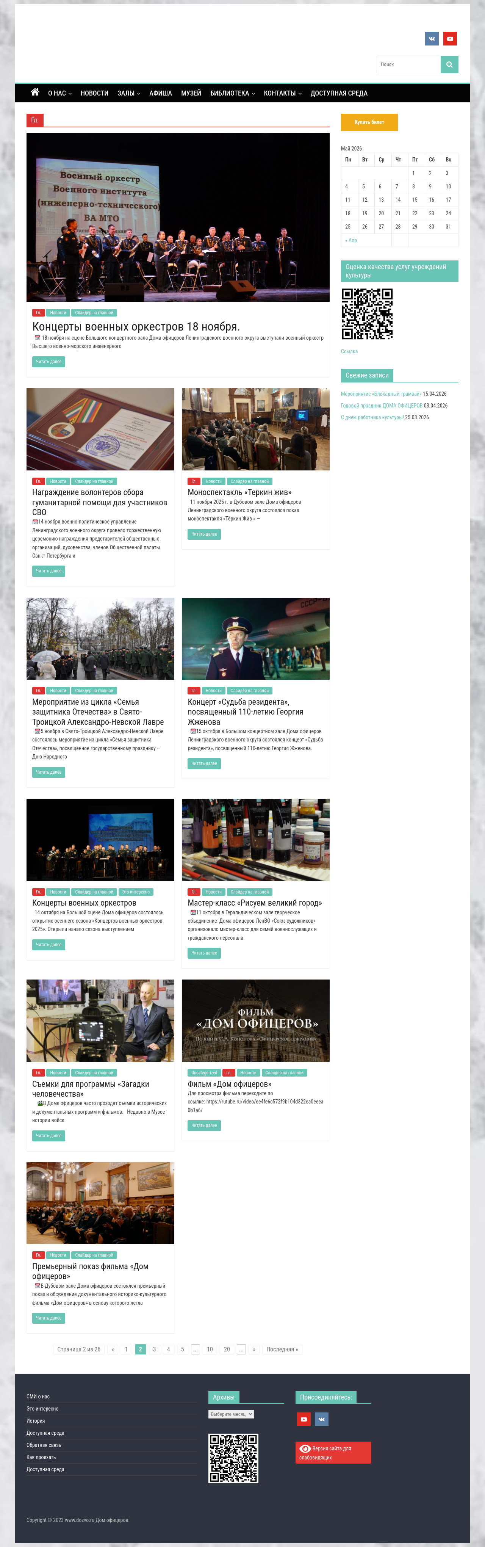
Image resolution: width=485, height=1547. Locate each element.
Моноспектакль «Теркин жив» (239, 492)
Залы (126, 93)
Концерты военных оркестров (84, 903)
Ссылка (349, 351)
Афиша (160, 93)
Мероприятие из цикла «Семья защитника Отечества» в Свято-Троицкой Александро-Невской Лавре (98, 712)
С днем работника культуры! (372, 417)
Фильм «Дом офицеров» (229, 1084)
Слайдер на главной (94, 312)
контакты (280, 93)
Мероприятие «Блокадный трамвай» (381, 394)
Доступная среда (339, 93)
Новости (94, 93)
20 (227, 1349)
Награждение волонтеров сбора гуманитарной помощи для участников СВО (99, 502)
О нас (57, 93)
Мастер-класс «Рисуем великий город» (255, 903)
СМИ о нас (38, 1396)
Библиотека (229, 93)
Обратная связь (44, 1445)
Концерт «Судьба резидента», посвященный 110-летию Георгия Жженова (246, 712)
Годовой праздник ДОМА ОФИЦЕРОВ (382, 406)
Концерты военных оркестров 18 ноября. (136, 326)
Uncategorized (204, 1072)
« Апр (351, 240)
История (36, 1421)
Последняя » (282, 1349)
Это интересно (136, 892)
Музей (191, 93)
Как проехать (41, 1457)
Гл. (38, 312)
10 (210, 1349)
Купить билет (369, 122)
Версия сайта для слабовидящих (325, 1452)
